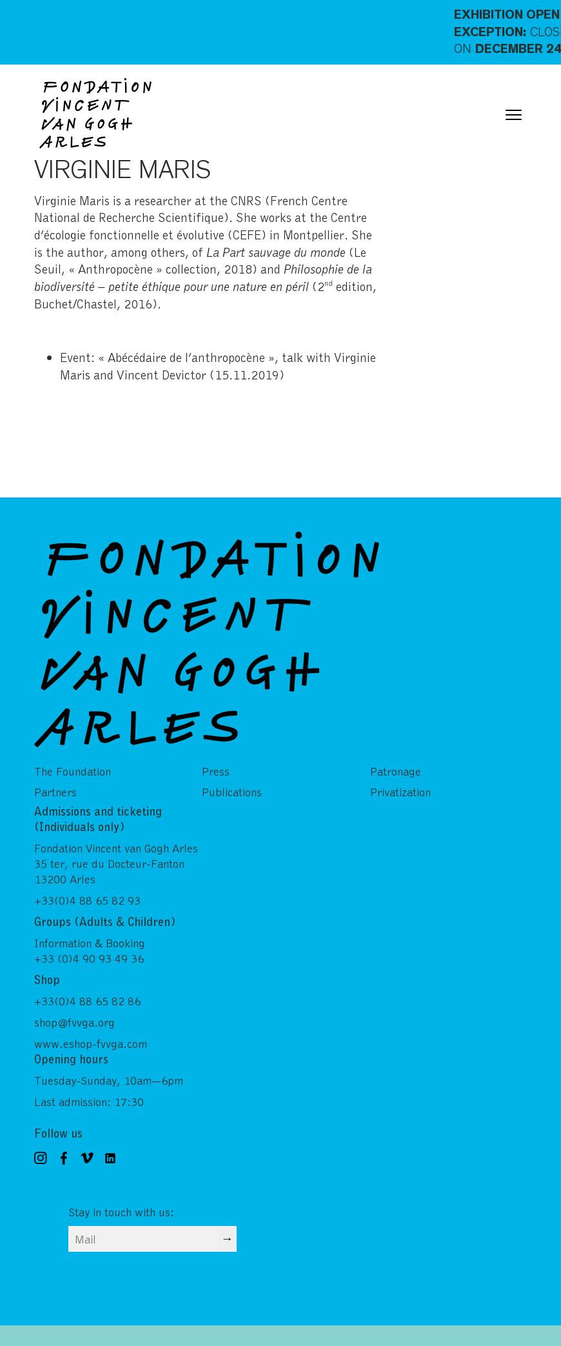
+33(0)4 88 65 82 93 (87, 900)
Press (216, 771)
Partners (55, 792)
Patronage (395, 771)
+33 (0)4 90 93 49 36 (89, 958)
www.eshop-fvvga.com (90, 1043)
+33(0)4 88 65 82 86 (87, 1001)
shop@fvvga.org (74, 1022)
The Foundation (72, 771)
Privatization (400, 792)
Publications (232, 792)
